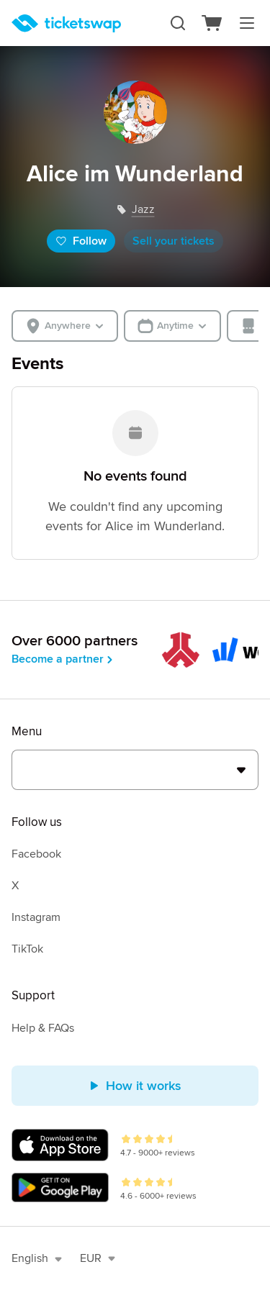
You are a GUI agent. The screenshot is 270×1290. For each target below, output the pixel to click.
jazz (143, 209)
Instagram (36, 917)
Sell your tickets (173, 241)
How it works (135, 1086)
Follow (81, 241)
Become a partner (63, 659)
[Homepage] (66, 23)
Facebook (36, 854)
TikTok (27, 949)
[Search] (177, 23)
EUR (98, 1258)
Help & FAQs (43, 1028)
